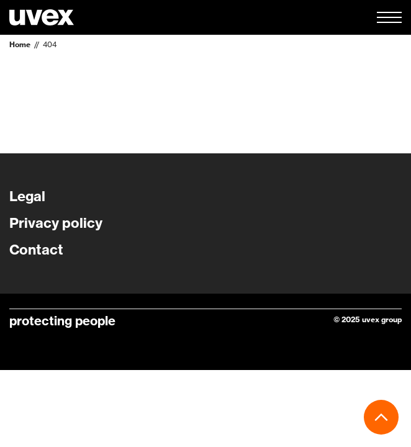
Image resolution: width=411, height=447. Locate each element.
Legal (27, 196)
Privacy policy (55, 223)
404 (49, 44)
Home (19, 44)
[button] (389, 17)
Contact (36, 249)
